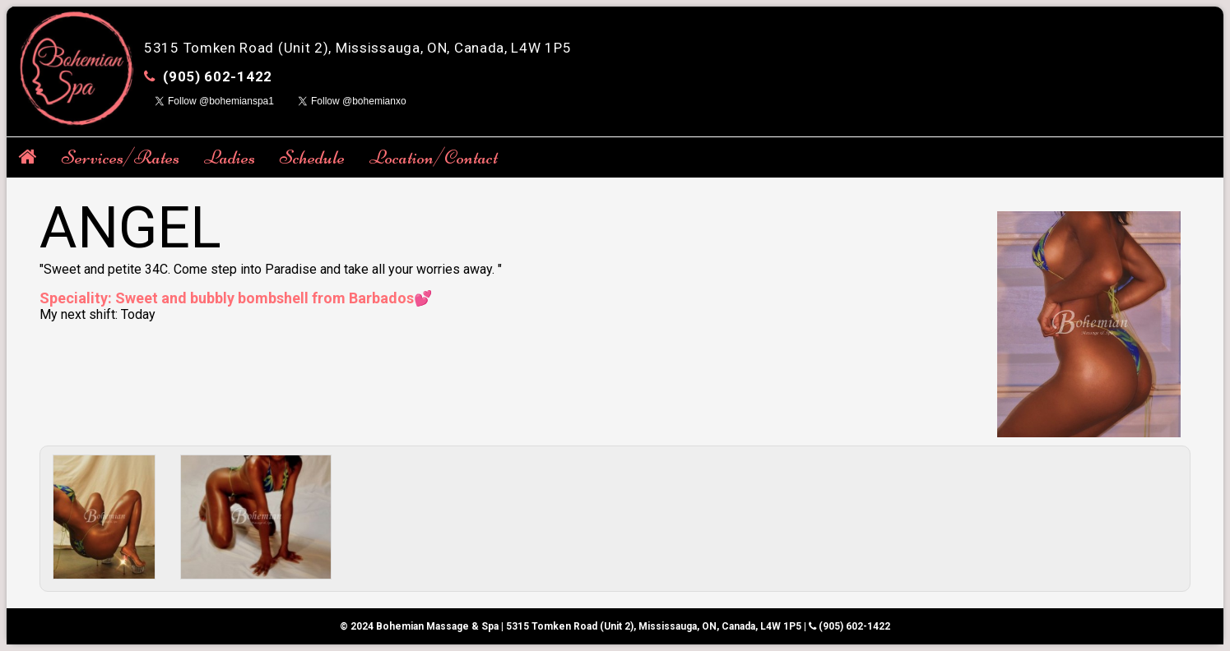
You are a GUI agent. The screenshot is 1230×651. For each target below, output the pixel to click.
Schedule (312, 157)
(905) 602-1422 (217, 76)
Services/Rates (120, 157)
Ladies (229, 157)
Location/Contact (433, 157)
